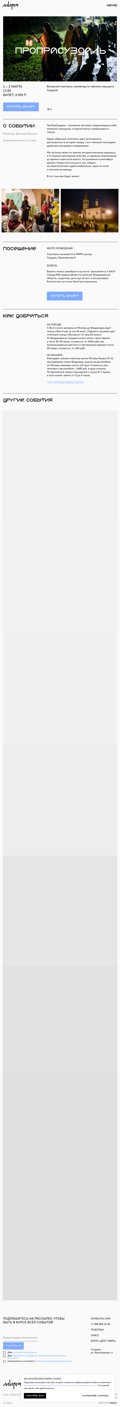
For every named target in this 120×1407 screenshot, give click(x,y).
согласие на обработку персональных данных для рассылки (37, 1356)
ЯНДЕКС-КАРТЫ (73, 382)
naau (108, 1403)
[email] (20, 1337)
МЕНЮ (112, 5)
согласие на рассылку (25, 1352)
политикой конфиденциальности (54, 1361)
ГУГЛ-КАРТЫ (54, 382)
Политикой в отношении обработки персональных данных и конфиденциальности (61, 1385)
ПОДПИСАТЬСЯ (13, 1346)
